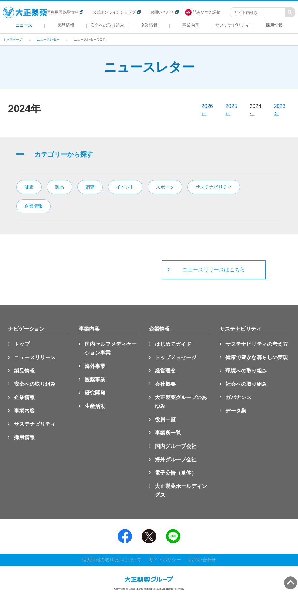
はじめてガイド (173, 344)
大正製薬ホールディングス (181, 490)
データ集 (235, 410)
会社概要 (165, 384)
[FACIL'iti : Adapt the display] (206, 12)
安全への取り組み (35, 384)
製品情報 (24, 370)
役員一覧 (165, 419)
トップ (22, 344)
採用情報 (24, 437)
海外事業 (95, 366)
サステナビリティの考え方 (256, 344)
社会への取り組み (246, 384)
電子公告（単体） (175, 473)
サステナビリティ (35, 424)
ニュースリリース (35, 357)
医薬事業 (95, 379)
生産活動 (95, 406)
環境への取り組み (246, 370)
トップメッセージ (175, 357)
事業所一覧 (168, 433)
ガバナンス (238, 397)
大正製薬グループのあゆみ (181, 402)
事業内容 (24, 410)
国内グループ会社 (175, 446)
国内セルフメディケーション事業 (111, 348)
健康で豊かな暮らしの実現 (256, 357)
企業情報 (24, 397)
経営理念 (165, 370)
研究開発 (95, 393)
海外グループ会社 (175, 459)
